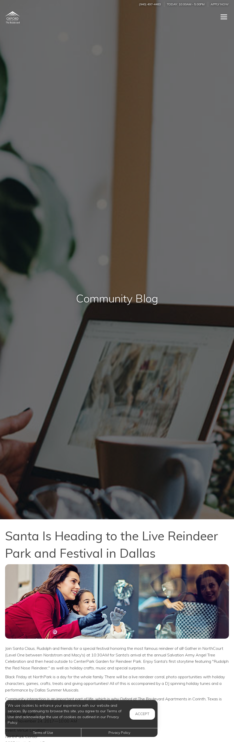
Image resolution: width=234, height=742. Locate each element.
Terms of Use (43, 733)
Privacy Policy (119, 733)
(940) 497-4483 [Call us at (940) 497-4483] (150, 4)
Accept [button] (142, 714)
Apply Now (220, 4)
